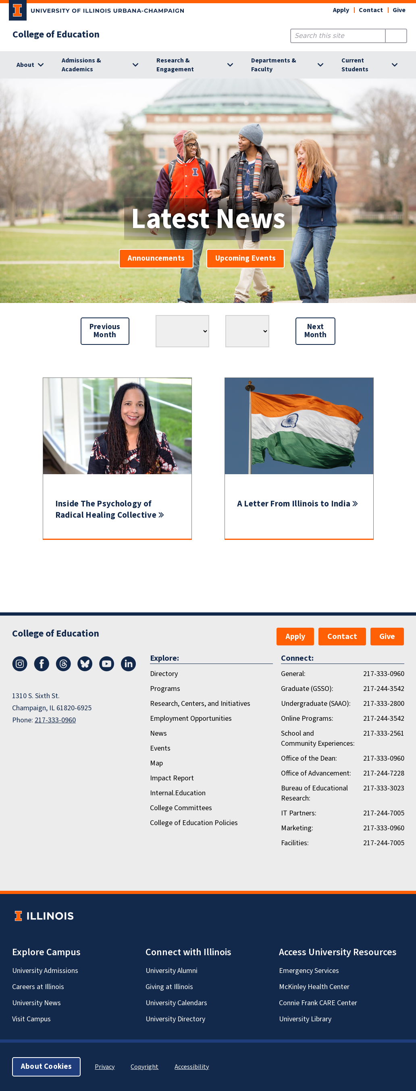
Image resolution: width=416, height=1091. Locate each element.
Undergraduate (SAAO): (316, 704)
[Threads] (63, 669)
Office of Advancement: (316, 773)
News (158, 733)
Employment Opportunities (191, 719)
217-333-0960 (55, 720)
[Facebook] (41, 669)
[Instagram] (20, 669)
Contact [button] (371, 10)
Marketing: (297, 828)
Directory (164, 674)
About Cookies (46, 1066)
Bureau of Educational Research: (314, 793)
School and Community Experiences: (318, 738)
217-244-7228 (383, 773)
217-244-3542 (383, 689)
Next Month (315, 330)
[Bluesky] (85, 669)
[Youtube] (107, 669)
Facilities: (295, 843)
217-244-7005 (383, 813)
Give (399, 10)
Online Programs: (307, 719)
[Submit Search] (396, 36)
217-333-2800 (383, 704)
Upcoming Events (245, 258)
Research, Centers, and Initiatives (200, 704)
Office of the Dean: (309, 758)
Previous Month (105, 330)
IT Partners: (298, 813)
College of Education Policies (194, 823)
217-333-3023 (383, 788)
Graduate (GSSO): (307, 689)
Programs (165, 689)
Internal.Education (178, 793)
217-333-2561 (383, 733)
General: (293, 674)
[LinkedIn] (129, 669)
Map (156, 763)
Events (160, 748)
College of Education (56, 35)
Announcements (156, 258)
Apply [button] (341, 10)
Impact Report (172, 778)
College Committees (181, 808)
